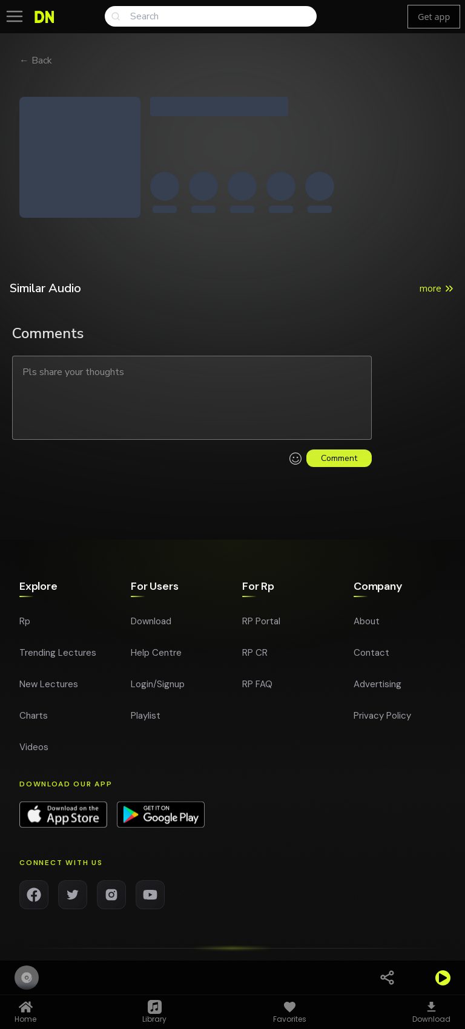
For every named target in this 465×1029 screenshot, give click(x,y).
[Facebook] (33, 900)
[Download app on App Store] (63, 821)
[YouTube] (150, 900)
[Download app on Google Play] (161, 821)
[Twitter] (72, 900)
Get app (434, 16)
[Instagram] (111, 900)
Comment (339, 458)
